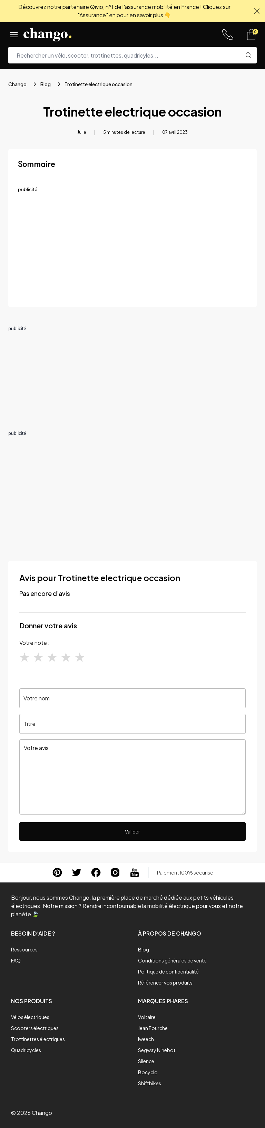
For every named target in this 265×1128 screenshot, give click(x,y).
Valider (132, 831)
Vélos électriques (30, 1017)
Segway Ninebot (157, 1050)
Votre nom (36, 698)
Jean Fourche (153, 1028)
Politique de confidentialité (168, 971)
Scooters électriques (35, 1028)
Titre (29, 723)
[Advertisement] (132, 249)
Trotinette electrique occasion (98, 84)
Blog (45, 84)
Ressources (24, 949)
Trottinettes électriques (38, 1039)
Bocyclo (148, 1072)
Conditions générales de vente (172, 960)
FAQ (16, 960)
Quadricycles (26, 1050)
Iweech (146, 1039)
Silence (146, 1061)
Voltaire (147, 1017)
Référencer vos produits (165, 982)
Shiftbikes (149, 1083)
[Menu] (13, 34)
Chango (17, 84)
